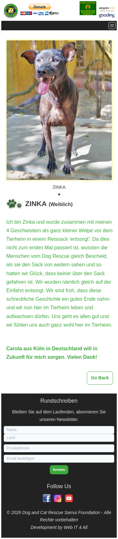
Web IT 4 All (75, 527)
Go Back (100, 377)
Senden (59, 469)
